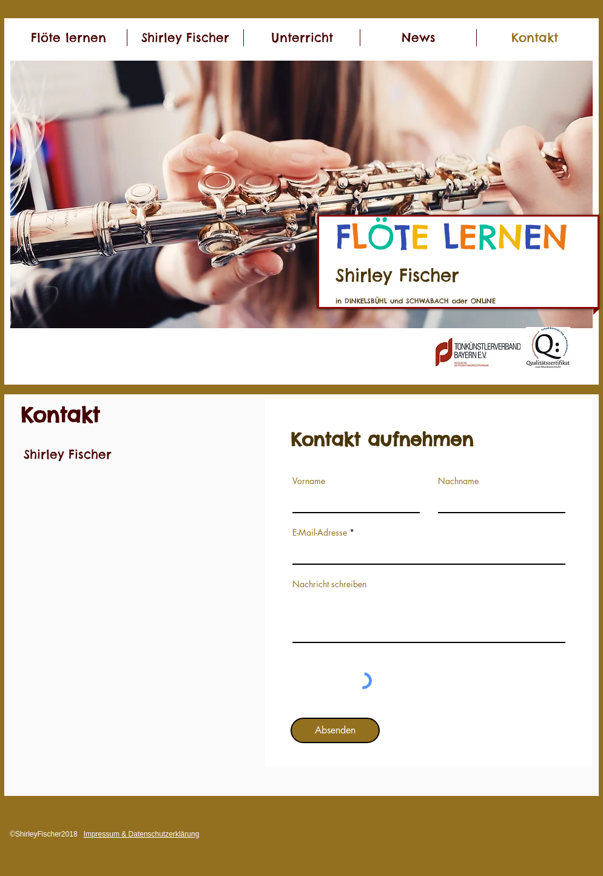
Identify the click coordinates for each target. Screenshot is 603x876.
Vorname (308, 481)
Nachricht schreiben (329, 584)
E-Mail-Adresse (319, 532)
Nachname (458, 481)
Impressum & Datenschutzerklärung (142, 834)
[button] (301, 194)
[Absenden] (335, 730)
